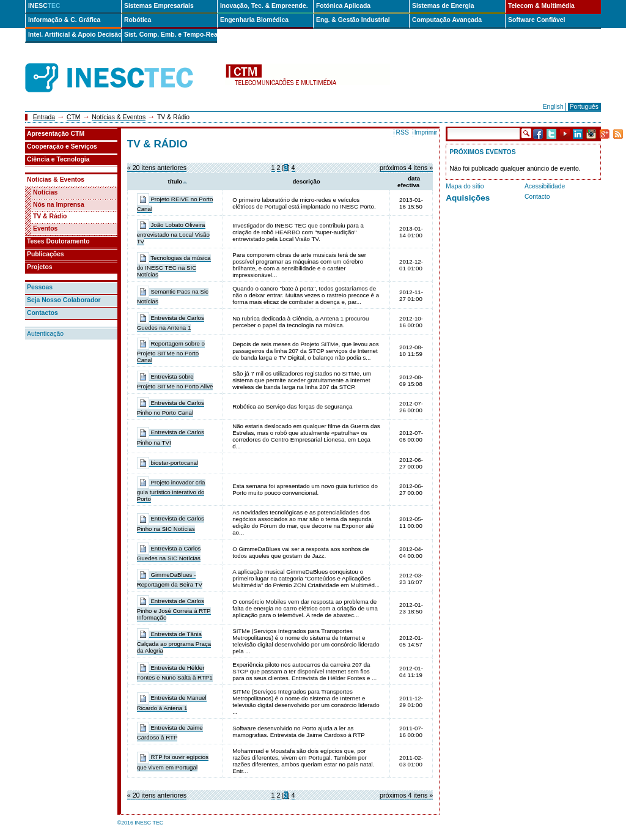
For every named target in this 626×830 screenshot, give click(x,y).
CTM (74, 117)
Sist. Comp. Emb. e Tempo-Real (170, 34)
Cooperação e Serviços (62, 146)
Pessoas (40, 287)
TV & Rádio (50, 216)
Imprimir (426, 132)
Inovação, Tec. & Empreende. (264, 5)
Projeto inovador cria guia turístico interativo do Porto (171, 490)
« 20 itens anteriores (156, 167)
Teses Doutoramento (58, 241)
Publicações (45, 254)
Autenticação (45, 333)
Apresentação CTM (55, 133)
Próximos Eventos (482, 152)
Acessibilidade (545, 186)
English (553, 106)
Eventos (45, 228)
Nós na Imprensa (58, 204)
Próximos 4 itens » (406, 167)
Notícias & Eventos (118, 117)
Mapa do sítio (465, 186)
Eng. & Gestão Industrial (353, 20)
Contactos (42, 312)
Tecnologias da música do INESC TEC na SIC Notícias (174, 266)
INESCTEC (123, 64)
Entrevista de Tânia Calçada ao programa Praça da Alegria (174, 642)
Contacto (537, 196)
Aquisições (468, 197)
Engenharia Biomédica (254, 20)
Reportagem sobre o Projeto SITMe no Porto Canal (171, 351)
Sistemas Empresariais (159, 5)
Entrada (44, 117)
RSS (402, 132)
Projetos (40, 267)
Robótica (137, 20)
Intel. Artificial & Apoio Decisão (74, 34)
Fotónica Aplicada (343, 5)
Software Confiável (536, 20)
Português (584, 106)
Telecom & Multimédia (541, 5)
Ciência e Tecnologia (58, 159)
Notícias (45, 192)
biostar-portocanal (174, 462)
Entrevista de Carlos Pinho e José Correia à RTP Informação (174, 609)
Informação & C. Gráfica (64, 20)
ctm (307, 78)
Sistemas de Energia (443, 5)
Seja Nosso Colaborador (64, 300)
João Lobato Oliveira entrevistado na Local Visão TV (173, 233)
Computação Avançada (447, 20)
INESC (44, 5)
